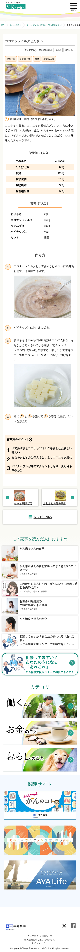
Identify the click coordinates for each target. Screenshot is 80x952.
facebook (46, 50)
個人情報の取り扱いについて (40, 940)
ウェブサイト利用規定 (40, 936)
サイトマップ (38, 943)
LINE (69, 50)
